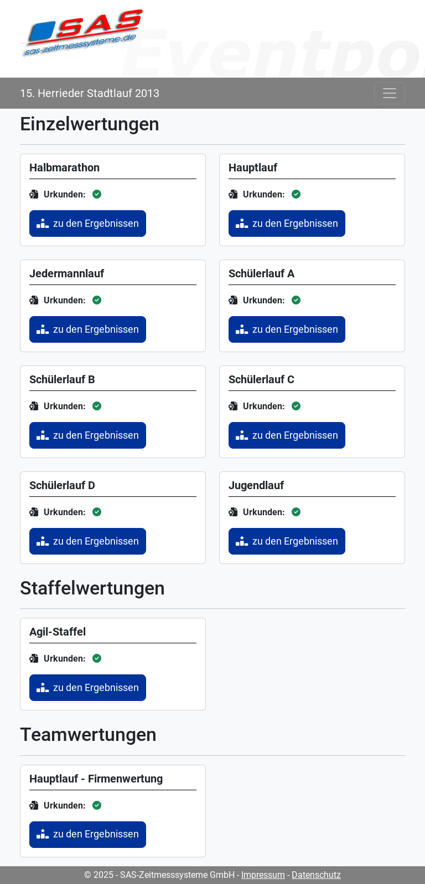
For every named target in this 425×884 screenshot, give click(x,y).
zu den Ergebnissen (88, 223)
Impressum (263, 875)
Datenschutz (316, 875)
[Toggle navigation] (389, 93)
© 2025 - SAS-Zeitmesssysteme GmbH (159, 875)
